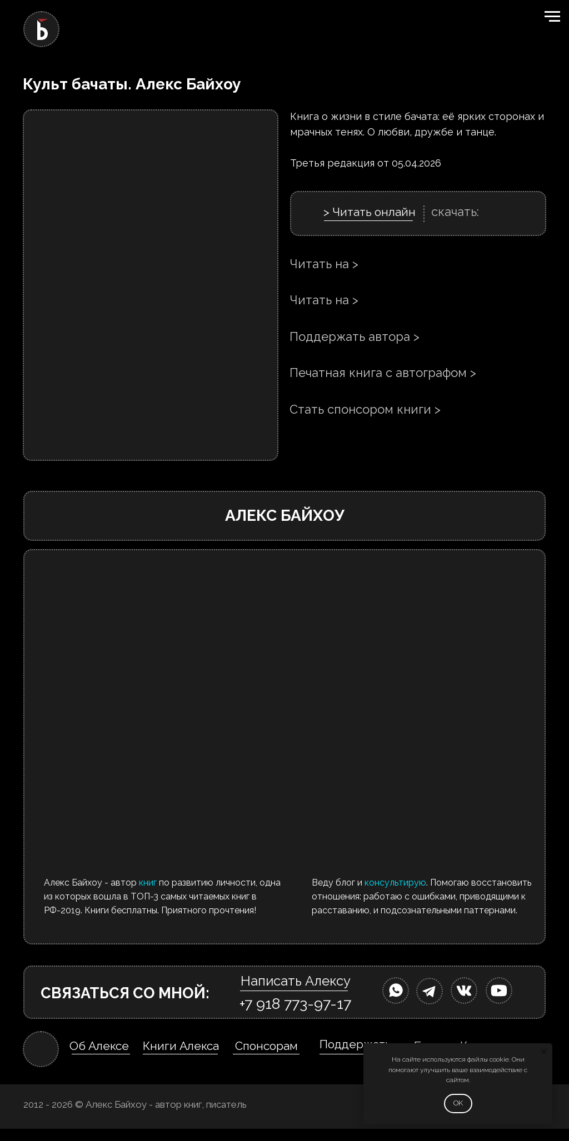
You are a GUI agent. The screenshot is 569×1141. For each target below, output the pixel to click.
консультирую (395, 882)
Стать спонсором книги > (365, 409)
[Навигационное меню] (552, 16)
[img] (395, 990)
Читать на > (324, 264)
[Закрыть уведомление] (544, 1051)
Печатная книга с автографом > (383, 372)
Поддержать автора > (355, 336)
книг (148, 882)
